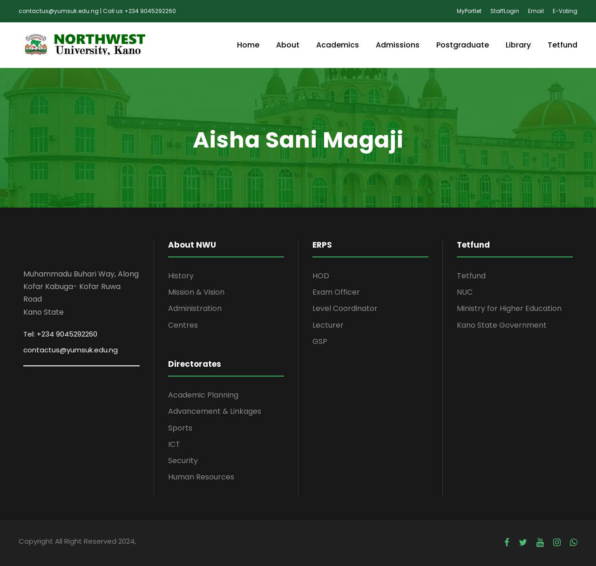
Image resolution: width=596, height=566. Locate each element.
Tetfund (562, 45)
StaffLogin (504, 11)
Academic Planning (203, 395)
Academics (337, 45)
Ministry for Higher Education (509, 308)
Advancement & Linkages (214, 411)
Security (183, 460)
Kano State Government (502, 325)
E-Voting (565, 11)
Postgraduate (462, 45)
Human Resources (201, 477)
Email (536, 11)
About (287, 45)
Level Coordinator (345, 308)
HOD (320, 275)
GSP (319, 341)
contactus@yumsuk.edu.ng (70, 350)
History (181, 275)
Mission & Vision (196, 292)
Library (518, 45)
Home (248, 45)
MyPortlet (469, 11)
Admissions (398, 45)
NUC (465, 292)
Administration (195, 308)
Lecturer (328, 325)
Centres (183, 325)
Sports (180, 428)
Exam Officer (336, 292)
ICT (174, 444)
